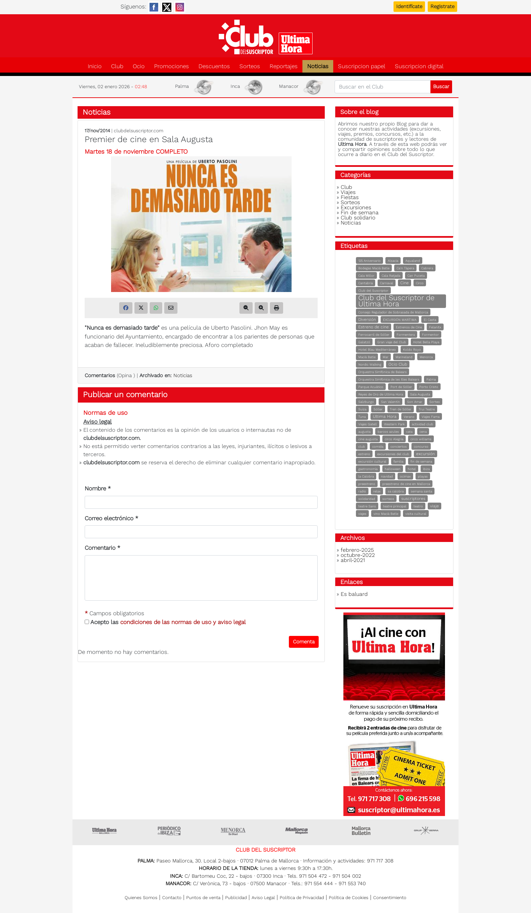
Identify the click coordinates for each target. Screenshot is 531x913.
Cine (404, 282)
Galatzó (364, 342)
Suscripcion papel (361, 66)
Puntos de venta (203, 897)
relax (377, 491)
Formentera (406, 334)
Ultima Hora (385, 416)
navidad (387, 476)
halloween (393, 469)
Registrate (442, 6)
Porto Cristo (428, 387)
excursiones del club (393, 454)
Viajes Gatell (367, 424)
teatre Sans (367, 506)
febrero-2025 (357, 550)
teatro (418, 506)
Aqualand (412, 261)
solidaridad (366, 499)
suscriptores (413, 498)
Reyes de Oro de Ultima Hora (380, 394)
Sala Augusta (420, 394)
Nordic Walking (369, 364)
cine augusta (368, 439)
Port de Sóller (401, 387)
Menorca (426, 357)
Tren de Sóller (400, 409)
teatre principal (394, 506)
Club (117, 66)
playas (423, 476)
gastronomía (368, 469)
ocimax (405, 476)
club (361, 446)
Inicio (95, 66)
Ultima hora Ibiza (169, 830)
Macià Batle (367, 357)
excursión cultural (372, 461)
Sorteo (434, 402)
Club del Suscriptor (373, 290)
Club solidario (358, 217)
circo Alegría (394, 439)
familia (398, 461)
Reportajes (284, 66)
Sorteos (249, 66)
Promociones (171, 66)
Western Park (394, 424)
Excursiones (356, 207)
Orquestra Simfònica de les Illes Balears (388, 379)
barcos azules (388, 431)
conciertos (398, 446)
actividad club (422, 424)
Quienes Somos (141, 897)
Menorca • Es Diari (233, 830)
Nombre (98, 488)
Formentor (430, 334)
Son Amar (414, 402)
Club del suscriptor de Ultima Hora (265, 37)
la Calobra (366, 476)
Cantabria (365, 283)
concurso (421, 446)
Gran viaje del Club (391, 342)
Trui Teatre (427, 409)
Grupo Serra (426, 830)
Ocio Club (397, 364)
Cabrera (427, 268)
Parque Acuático (370, 387)
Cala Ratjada (391, 275)
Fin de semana (360, 212)
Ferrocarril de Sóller (373, 334)
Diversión (367, 319)
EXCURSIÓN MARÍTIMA (400, 320)
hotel (412, 469)
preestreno (366, 484)
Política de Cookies (348, 897)
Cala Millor (366, 275)
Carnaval (386, 283)
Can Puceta (416, 275)
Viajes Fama (431, 417)
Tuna (362, 417)
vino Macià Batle (386, 514)
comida (377, 446)
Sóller (378, 409)
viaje (434, 506)
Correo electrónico (111, 518)
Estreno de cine (373, 327)
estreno (364, 454)
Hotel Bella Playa (426, 342)
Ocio (139, 66)
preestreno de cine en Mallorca (406, 484)
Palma (431, 379)
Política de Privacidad (302, 897)
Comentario (102, 547)
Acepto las (165, 622)
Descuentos (214, 66)
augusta (364, 431)
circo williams (420, 439)
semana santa (421, 491)
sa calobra (396, 491)
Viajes (348, 192)
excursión (425, 453)
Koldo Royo (412, 349)
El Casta (430, 320)
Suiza (362, 409)
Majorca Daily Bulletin (362, 830)
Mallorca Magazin (297, 830)
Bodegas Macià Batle (373, 268)
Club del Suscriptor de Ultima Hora (396, 300)
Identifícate (409, 6)
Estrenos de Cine (409, 327)
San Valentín (390, 402)
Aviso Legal (263, 897)
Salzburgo (366, 402)
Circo (420, 283)
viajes (362, 514)
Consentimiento (389, 897)
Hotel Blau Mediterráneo (377, 349)
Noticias (317, 66)
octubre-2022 (358, 555)
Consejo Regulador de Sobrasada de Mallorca (393, 312)
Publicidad (236, 897)
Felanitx (435, 327)
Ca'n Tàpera (405, 268)
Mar (385, 357)
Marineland (404, 357)
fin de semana (421, 461)
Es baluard (354, 594)
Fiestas (350, 197)
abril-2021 (353, 560)
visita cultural (415, 514)
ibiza (426, 469)
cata (409, 431)
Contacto (172, 897)
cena (423, 431)
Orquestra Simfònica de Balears (382, 372)
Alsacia (393, 261)
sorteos (388, 499)
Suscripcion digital (419, 66)
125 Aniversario (369, 261)
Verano (409, 417)
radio (362, 491)
